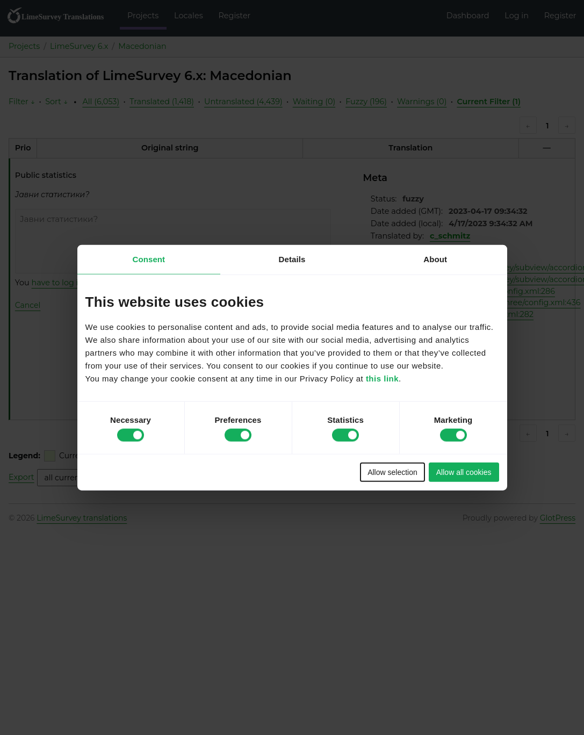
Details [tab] (292, 259)
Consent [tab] (148, 259)
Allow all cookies (464, 471)
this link (382, 378)
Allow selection (392, 471)
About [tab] (435, 259)
